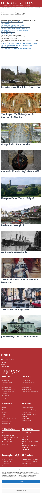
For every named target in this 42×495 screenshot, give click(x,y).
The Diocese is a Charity (8, 389)
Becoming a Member (7, 459)
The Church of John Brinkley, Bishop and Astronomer (15, 30)
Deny (21, 486)
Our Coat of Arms (26, 387)
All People (7, 403)
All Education (8, 428)
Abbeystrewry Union (27, 407)
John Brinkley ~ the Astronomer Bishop (19, 336)
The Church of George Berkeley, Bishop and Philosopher (16, 28)
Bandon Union (25, 418)
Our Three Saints (26, 389)
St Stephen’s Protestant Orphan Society (30, 442)
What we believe (6, 387)
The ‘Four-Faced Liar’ (6, 33)
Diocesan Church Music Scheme (10, 442)
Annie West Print (6, 396)
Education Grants (6, 466)
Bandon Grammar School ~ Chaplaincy (29, 415)
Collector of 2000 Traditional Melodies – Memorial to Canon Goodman (19, 43)
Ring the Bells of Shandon (8, 31)
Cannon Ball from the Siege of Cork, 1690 (20, 171)
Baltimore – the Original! (13, 225)
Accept (21, 481)
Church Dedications (27, 385)
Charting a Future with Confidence (8, 392)
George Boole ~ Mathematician (15, 144)
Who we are (5, 380)
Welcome (6, 376)
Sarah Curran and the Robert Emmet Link (20, 87)
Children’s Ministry (7, 439)
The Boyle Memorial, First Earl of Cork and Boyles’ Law (15, 26)
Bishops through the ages (28, 383)
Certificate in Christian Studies (10, 437)
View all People (6, 423)
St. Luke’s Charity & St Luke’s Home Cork (29, 446)
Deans (3, 416)
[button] (39, 469)
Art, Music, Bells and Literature (30, 459)
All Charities (27, 428)
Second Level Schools (8, 435)
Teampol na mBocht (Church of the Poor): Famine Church (16, 48)
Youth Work (5, 444)
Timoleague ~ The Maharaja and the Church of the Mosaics (18, 115)
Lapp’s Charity (25, 439)
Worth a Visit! (25, 466)
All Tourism (27, 455)
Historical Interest (26, 464)
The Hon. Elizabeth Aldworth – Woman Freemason (19, 281)
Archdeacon (5, 410)
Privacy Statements (7, 398)
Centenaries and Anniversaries (30, 392)
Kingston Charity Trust (27, 437)
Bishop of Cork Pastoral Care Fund (29, 434)
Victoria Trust (25, 449)
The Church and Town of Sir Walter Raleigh (12, 25)
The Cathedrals (5, 23)
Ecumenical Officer (7, 421)
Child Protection (6, 461)
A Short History (26, 380)
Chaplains (4, 412)
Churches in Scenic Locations (29, 461)
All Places (26, 403)
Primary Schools (6, 433)
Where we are (6, 385)
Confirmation (5, 464)
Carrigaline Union (26, 420)
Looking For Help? (10, 455)
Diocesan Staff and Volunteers (10, 419)
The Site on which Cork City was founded (12, 21)
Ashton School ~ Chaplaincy (29, 410)
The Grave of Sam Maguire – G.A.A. (17, 309)
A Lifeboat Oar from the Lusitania (9, 46)
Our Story (26, 376)
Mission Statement (7, 383)
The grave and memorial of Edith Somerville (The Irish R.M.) (16, 45)
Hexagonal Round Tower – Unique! (17, 198)
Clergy (3, 414)
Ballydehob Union (26, 412)
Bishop (4, 407)
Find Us (5, 355)
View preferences (21, 490)
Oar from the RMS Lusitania (14, 252)
